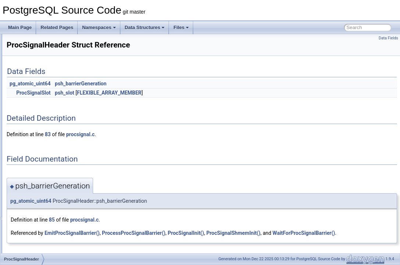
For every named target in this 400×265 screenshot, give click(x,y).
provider (32, 220)
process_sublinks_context (49, 98)
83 (140, 134)
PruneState (35, 252)
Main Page (20, 27)
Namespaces (99, 27)
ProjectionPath (38, 179)
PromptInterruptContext (47, 212)
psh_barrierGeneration (172, 83)
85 (144, 220)
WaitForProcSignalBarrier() (134, 241)
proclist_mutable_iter (44, 114)
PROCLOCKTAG (41, 139)
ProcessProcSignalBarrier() (225, 233)
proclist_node (37, 123)
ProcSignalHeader (42, 147)
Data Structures (145, 27)
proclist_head (37, 106)
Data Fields (388, 38)
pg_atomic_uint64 (122, 83)
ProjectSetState (39, 203)
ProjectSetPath (39, 195)
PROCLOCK (36, 131)
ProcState (34, 163)
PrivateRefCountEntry (45, 66)
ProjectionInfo (37, 171)
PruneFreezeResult (43, 244)
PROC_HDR (36, 82)
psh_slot (156, 93)
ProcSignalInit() (278, 233)
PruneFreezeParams (44, 236)
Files (181, 27)
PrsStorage (35, 228)
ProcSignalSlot (38, 155)
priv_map (33, 50)
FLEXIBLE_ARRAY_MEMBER (201, 93)
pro (27, 74)
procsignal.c (172, 134)
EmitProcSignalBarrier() (164, 233)
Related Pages (56, 27)
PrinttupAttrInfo (39, 42)
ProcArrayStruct (40, 90)
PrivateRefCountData (45, 58)
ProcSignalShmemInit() (325, 233)
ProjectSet (34, 187)
